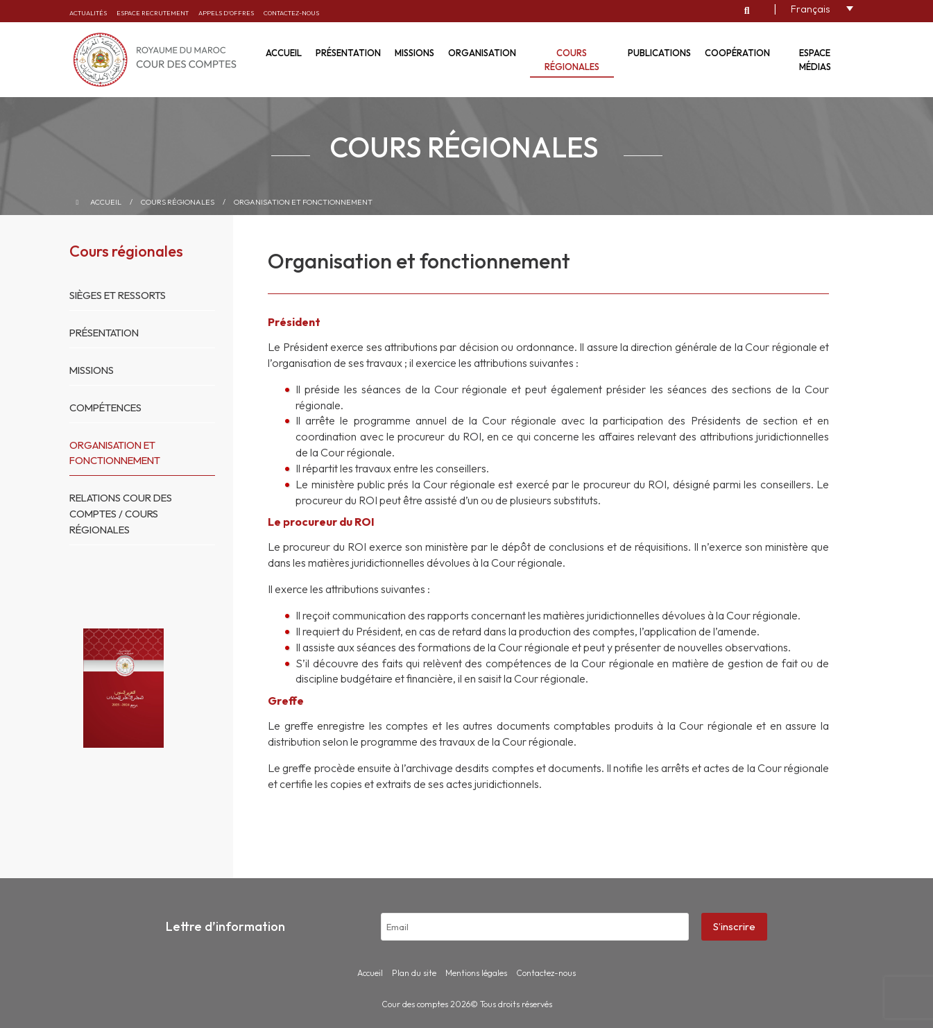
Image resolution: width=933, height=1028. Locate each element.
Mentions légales (476, 973)
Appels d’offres (226, 13)
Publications (659, 52)
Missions (414, 52)
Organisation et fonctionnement (303, 202)
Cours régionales (572, 59)
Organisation (482, 52)
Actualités (88, 13)
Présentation (348, 52)
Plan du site (414, 973)
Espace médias (815, 59)
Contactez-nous (291, 13)
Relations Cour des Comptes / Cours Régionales (123, 513)
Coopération (737, 52)
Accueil (284, 52)
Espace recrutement (153, 13)
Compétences (107, 407)
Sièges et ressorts (120, 295)
